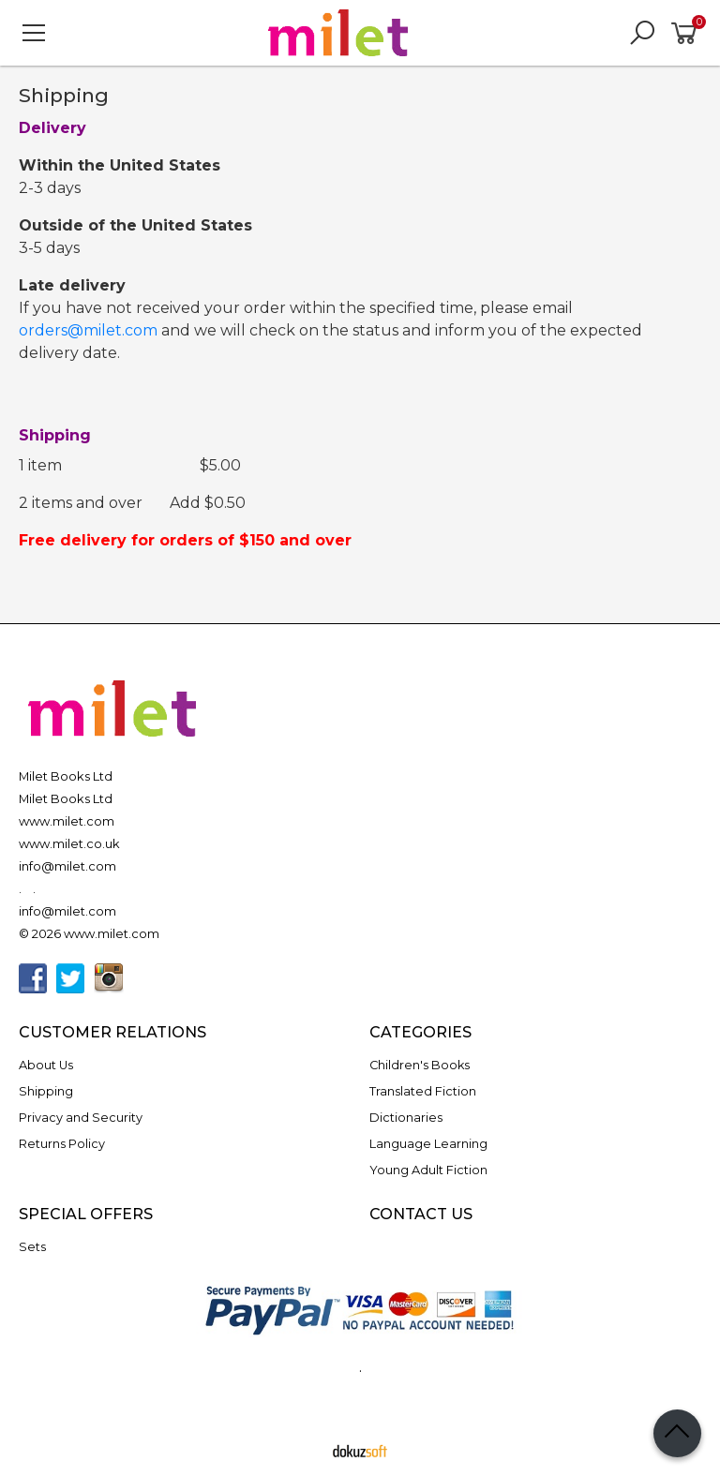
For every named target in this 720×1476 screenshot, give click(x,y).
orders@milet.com (88, 330)
